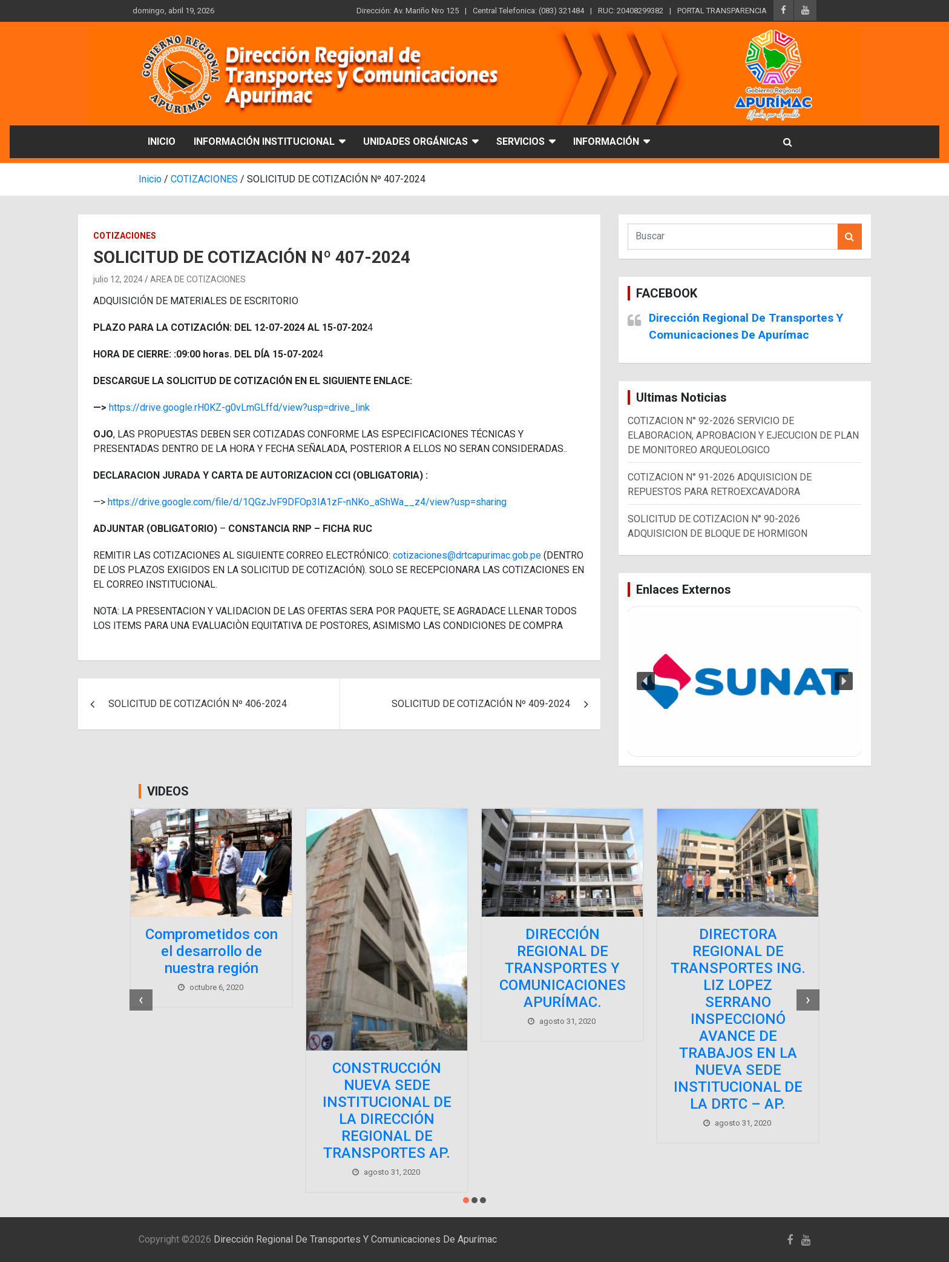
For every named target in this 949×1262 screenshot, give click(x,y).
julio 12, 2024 (118, 279)
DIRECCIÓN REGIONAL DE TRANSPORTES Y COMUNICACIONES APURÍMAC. (562, 968)
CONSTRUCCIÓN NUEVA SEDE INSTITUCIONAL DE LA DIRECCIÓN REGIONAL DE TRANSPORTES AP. (387, 1110)
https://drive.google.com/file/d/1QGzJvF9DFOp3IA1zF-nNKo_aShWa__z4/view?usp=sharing (307, 502)
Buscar (850, 237)
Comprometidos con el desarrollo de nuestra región (211, 951)
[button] (745, 681)
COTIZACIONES (124, 236)
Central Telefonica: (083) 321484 (528, 10)
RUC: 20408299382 (630, 10)
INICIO (162, 141)
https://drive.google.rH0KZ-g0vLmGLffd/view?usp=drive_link (239, 407)
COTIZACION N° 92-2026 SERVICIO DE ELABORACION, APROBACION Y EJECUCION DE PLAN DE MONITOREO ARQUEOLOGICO (743, 435)
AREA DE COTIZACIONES (198, 279)
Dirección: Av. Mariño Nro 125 (407, 10)
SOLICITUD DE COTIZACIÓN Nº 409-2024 (481, 703)
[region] (745, 681)
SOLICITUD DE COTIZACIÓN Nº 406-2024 (197, 703)
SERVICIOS (520, 141)
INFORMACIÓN (606, 141)
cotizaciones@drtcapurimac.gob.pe (467, 555)
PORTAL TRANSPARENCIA (722, 10)
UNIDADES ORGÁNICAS (415, 141)
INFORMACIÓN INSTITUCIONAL (264, 141)
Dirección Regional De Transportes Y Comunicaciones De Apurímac (355, 1239)
